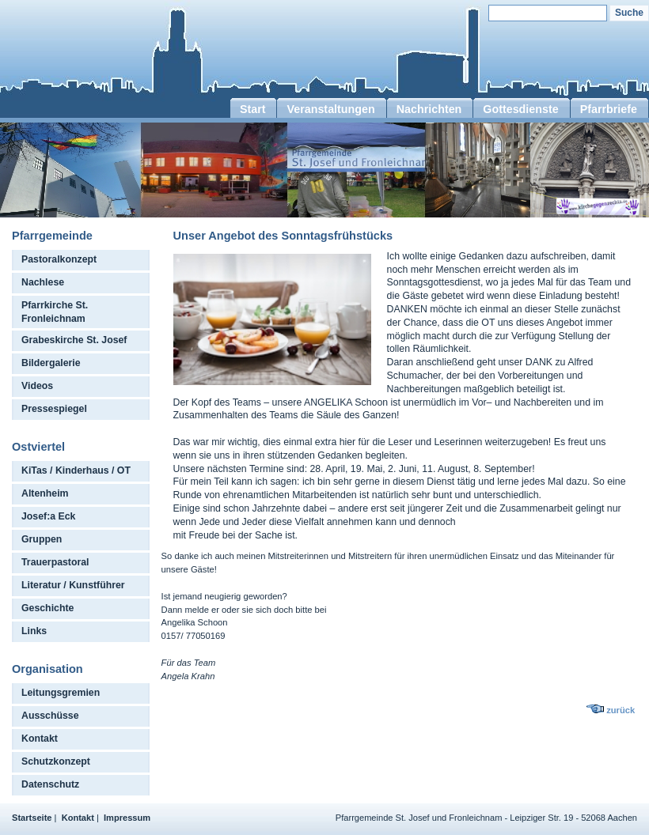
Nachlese (42, 282)
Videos (37, 385)
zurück (620, 710)
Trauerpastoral (55, 562)
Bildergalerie (51, 362)
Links (34, 631)
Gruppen (41, 539)
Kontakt (39, 738)
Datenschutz (50, 784)
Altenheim (45, 493)
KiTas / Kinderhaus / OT (76, 470)
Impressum (127, 817)
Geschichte (47, 608)
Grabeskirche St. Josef (74, 340)
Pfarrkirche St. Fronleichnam (54, 312)
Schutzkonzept (55, 761)
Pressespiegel (54, 408)
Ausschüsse (50, 715)
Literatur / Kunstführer (73, 585)
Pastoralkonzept (59, 259)
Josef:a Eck (48, 516)
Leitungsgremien (60, 692)
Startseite (32, 817)
